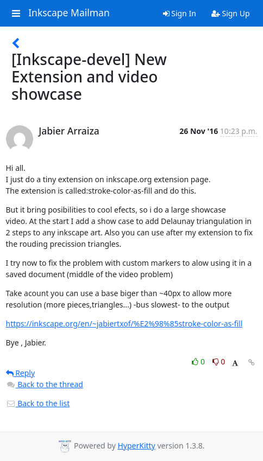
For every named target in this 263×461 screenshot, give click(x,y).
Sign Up (230, 13)
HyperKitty (136, 445)
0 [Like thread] (199, 361)
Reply (20, 373)
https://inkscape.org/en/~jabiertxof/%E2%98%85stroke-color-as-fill (124, 323)
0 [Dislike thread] (219, 361)
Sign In (179, 13)
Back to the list (38, 403)
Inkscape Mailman (69, 13)
